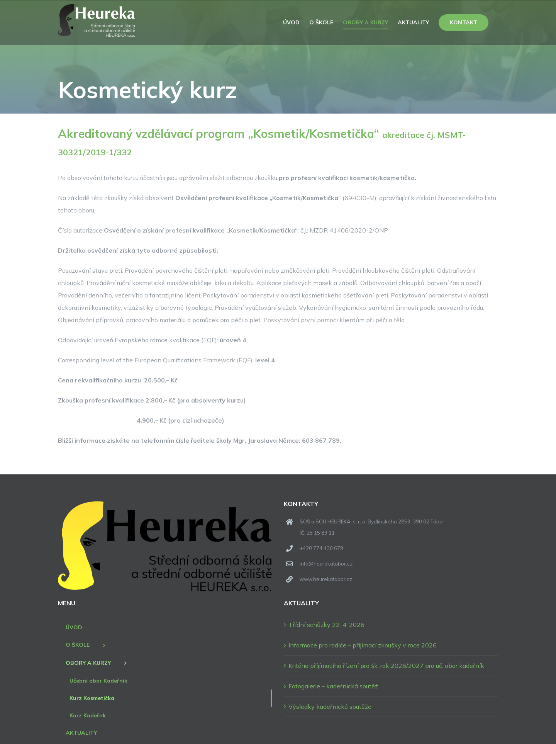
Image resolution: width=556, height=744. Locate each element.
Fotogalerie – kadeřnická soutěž (333, 686)
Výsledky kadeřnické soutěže (329, 706)
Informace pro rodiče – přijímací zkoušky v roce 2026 (362, 645)
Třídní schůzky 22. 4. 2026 (326, 624)
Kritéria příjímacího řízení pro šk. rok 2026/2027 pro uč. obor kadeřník (386, 665)
